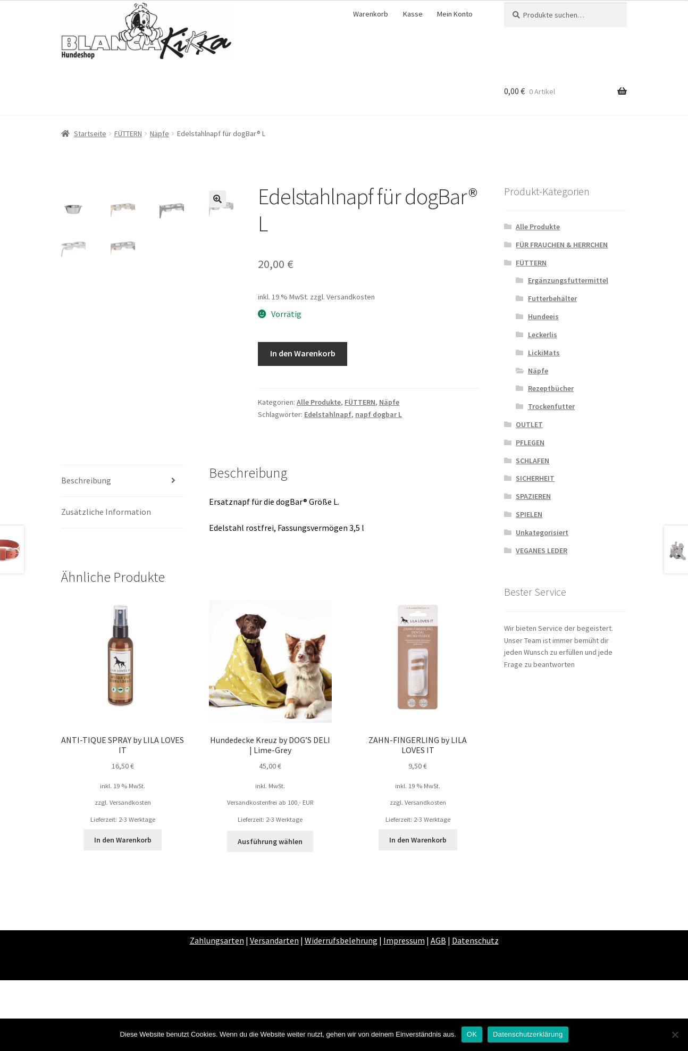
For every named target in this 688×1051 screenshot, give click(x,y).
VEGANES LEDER (541, 550)
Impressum (404, 1011)
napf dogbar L (378, 414)
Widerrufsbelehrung (341, 1011)
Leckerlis (542, 334)
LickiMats (544, 352)
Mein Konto (455, 14)
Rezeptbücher (551, 388)
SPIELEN (529, 514)
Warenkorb (370, 14)
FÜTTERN (128, 133)
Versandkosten (350, 297)
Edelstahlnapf (327, 414)
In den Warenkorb (302, 353)
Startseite (90, 133)
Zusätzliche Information (106, 583)
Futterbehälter (552, 298)
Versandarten (274, 1011)
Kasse (413, 14)
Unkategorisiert (542, 532)
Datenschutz (475, 1011)
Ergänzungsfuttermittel (568, 280)
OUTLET (529, 424)
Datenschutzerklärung (528, 1034)
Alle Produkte (319, 402)
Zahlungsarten (217, 1011)
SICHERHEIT (535, 478)
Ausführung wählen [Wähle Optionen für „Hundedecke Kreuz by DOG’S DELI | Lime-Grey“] (270, 912)
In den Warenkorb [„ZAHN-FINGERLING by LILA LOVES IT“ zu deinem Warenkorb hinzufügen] (418, 911)
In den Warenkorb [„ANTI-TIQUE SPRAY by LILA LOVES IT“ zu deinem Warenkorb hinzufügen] (123, 911)
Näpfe (159, 133)
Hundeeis (543, 316)
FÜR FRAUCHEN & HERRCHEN (562, 244)
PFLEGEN (530, 442)
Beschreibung (86, 551)
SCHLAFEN (532, 460)
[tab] (122, 552)
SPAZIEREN (533, 496)
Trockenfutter (551, 406)
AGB (438, 1011)
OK (472, 1034)
